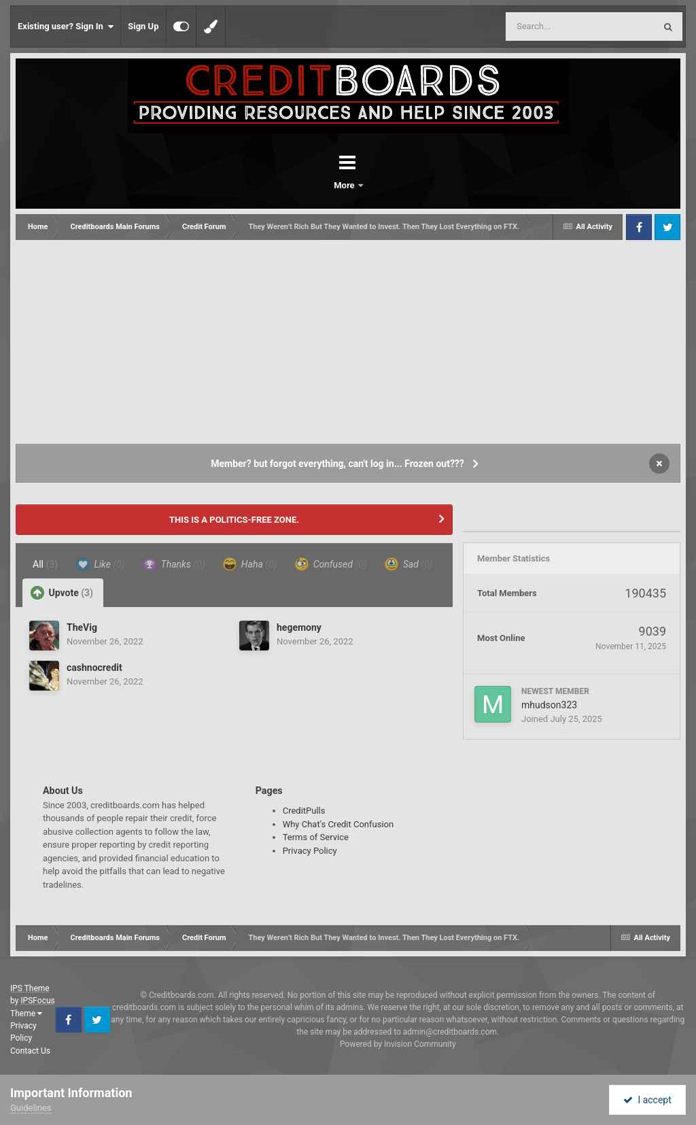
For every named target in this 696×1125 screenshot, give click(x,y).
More (383, 185)
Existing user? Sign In (66, 26)
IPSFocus (37, 1000)
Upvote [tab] (62, 593)
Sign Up (143, 26)
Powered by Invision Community (398, 1044)
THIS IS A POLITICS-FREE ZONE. (234, 520)
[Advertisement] (348, 342)
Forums (310, 185)
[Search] (546, 26)
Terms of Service (316, 837)
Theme (26, 1013)
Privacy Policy (310, 851)
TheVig (82, 627)
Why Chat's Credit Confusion (338, 824)
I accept (647, 1099)
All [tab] (45, 564)
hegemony (299, 627)
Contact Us (30, 1051)
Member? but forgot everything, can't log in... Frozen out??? (337, 463)
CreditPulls (304, 811)
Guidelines (31, 1108)
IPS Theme (30, 988)
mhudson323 (549, 704)
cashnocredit (94, 667)
